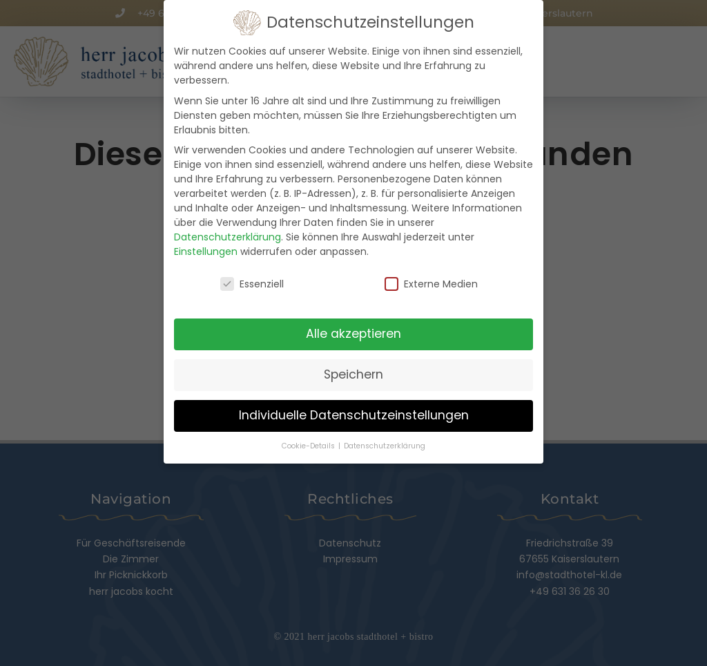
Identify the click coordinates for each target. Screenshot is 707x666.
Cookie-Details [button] (309, 443)
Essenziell (252, 282)
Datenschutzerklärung (227, 234)
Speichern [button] (353, 371)
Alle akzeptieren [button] (353, 331)
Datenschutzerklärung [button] (384, 443)
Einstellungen (206, 249)
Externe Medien (431, 282)
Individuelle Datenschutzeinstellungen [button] (354, 412)
